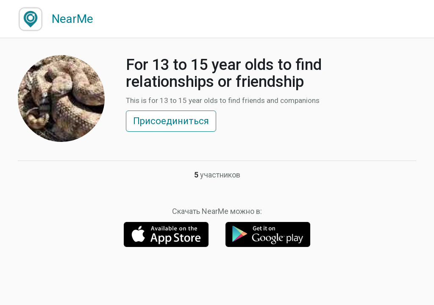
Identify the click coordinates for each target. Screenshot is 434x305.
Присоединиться (171, 121)
